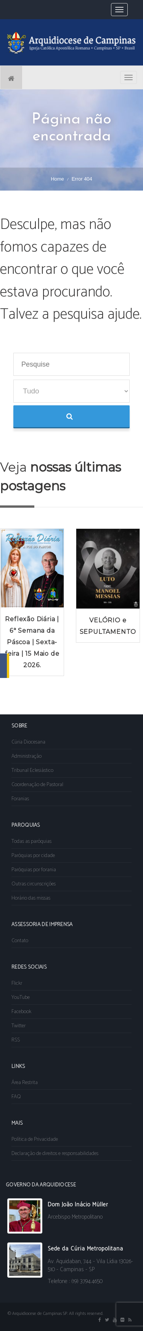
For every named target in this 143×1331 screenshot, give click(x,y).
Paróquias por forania (33, 869)
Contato (19, 940)
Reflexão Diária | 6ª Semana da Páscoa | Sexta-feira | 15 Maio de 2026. (32, 642)
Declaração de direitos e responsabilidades (54, 1153)
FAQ (16, 1096)
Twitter (18, 1026)
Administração (26, 756)
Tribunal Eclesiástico (32, 770)
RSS (15, 1040)
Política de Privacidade (34, 1139)
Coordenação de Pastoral (37, 784)
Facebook (21, 1011)
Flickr (16, 983)
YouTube (20, 997)
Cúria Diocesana (28, 742)
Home (57, 179)
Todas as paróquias (31, 841)
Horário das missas (30, 898)
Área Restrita (24, 1082)
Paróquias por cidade (33, 855)
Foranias (20, 799)
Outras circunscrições (33, 884)
